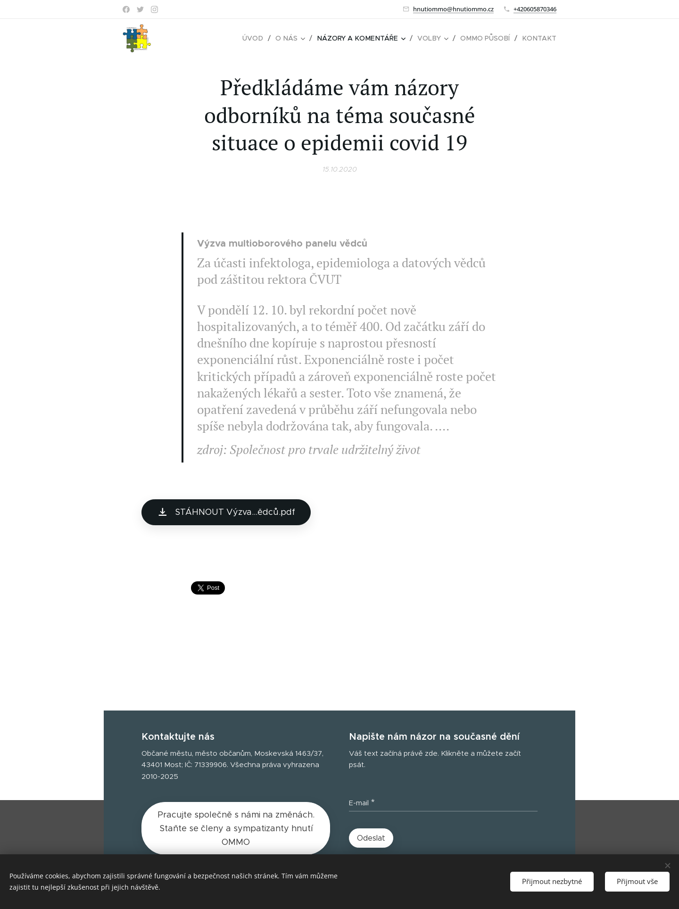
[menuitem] (262, 38)
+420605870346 (534, 9)
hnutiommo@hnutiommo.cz (453, 9)
